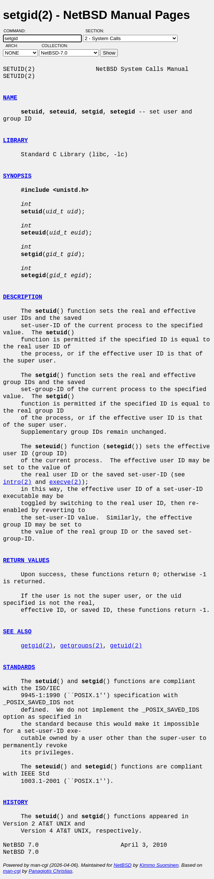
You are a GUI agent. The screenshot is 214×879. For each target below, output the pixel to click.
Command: (17, 31)
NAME (10, 98)
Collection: (55, 45)
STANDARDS (19, 667)
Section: (96, 31)
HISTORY (15, 802)
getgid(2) (37, 646)
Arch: (15, 45)
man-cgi (11, 871)
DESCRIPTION (22, 297)
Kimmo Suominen (158, 865)
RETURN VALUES (26, 561)
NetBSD (123, 865)
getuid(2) (126, 646)
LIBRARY (15, 141)
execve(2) (65, 482)
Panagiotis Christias (50, 871)
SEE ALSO (17, 632)
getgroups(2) (81, 646)
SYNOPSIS (17, 176)
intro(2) (17, 482)
